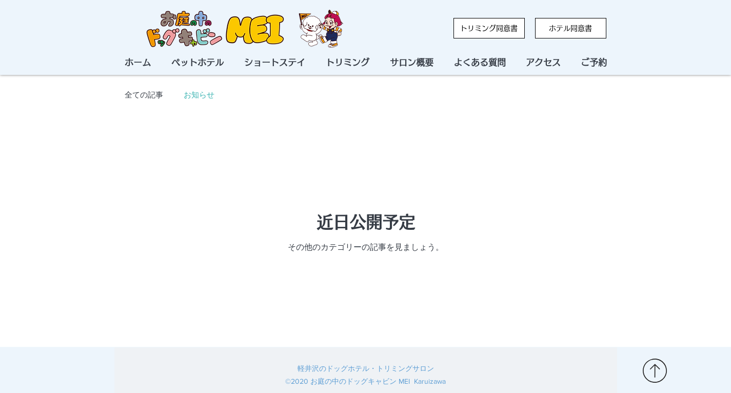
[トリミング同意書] (489, 28)
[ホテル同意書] (570, 28)
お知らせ (199, 95)
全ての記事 (144, 95)
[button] (594, 62)
